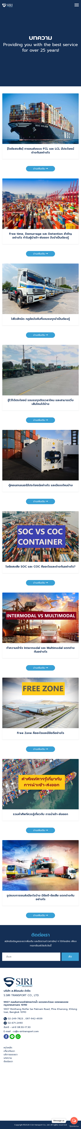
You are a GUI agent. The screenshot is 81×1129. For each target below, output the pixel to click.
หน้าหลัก (8, 1047)
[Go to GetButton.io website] (74, 1126)
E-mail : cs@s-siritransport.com (21, 1031)
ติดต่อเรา (8, 1061)
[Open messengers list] (74, 1120)
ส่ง (70, 956)
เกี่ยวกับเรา (9, 1051)
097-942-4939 (33, 1018)
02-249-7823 (13, 1018)
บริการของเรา (11, 1054)
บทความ (8, 1058)
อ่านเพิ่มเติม (40, 168)
